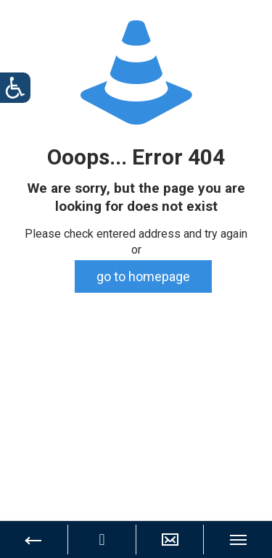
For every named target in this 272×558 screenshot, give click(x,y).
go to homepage (143, 276)
